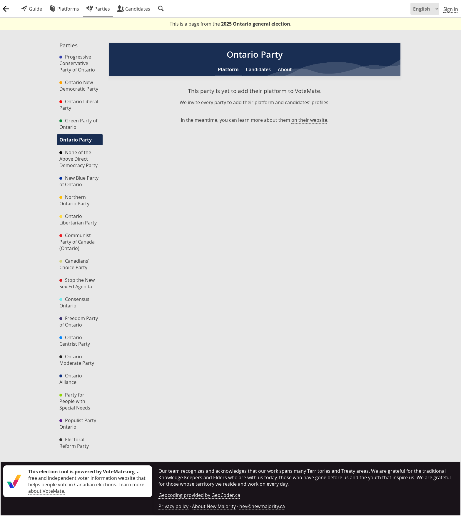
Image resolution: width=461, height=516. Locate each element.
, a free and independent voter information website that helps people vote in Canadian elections (87, 478)
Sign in (450, 9)
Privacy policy (173, 506)
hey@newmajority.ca (262, 506)
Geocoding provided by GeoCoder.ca (199, 495)
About (285, 69)
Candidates (258, 69)
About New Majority (214, 506)
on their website (309, 120)
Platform (228, 69)
